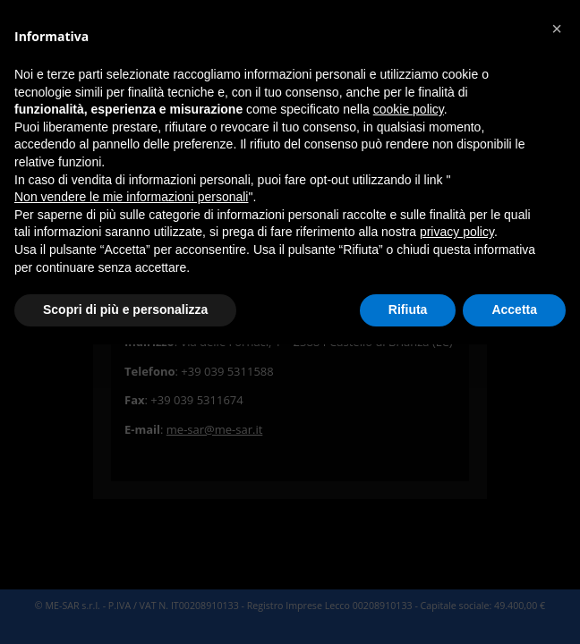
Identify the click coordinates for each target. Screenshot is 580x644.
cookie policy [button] (408, 109)
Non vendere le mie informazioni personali (131, 197)
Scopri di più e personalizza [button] (125, 309)
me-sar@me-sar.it (214, 429)
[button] (556, 28)
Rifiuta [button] (408, 309)
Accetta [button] (514, 309)
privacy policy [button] (457, 232)
